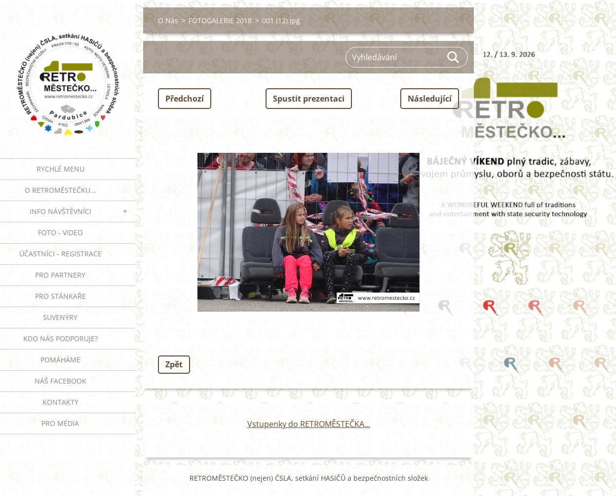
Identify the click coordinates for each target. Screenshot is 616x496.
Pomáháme (60, 359)
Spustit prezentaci (309, 98)
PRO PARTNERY (60, 275)
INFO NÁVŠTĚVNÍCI (60, 211)
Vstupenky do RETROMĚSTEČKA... (308, 424)
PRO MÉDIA (60, 423)
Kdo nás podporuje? (60, 338)
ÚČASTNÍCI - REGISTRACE (60, 253)
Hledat (453, 57)
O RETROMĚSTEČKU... (60, 190)
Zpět (174, 364)
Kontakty (60, 402)
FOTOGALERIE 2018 (220, 20)
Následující (430, 98)
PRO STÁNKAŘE (60, 296)
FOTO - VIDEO (60, 232)
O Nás (168, 20)
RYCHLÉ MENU (60, 169)
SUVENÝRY (60, 317)
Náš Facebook (60, 381)
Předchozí (184, 98)
